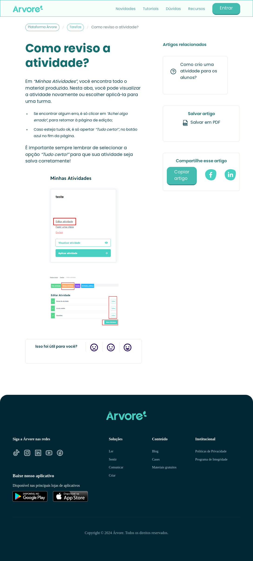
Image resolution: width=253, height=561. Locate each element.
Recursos (196, 9)
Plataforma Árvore (42, 27)
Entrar (226, 8)
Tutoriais (150, 9)
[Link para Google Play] (30, 496)
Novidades (125, 9)
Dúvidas (173, 9)
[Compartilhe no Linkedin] (230, 174)
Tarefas (75, 27)
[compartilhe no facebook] (210, 174)
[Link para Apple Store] (70, 496)
